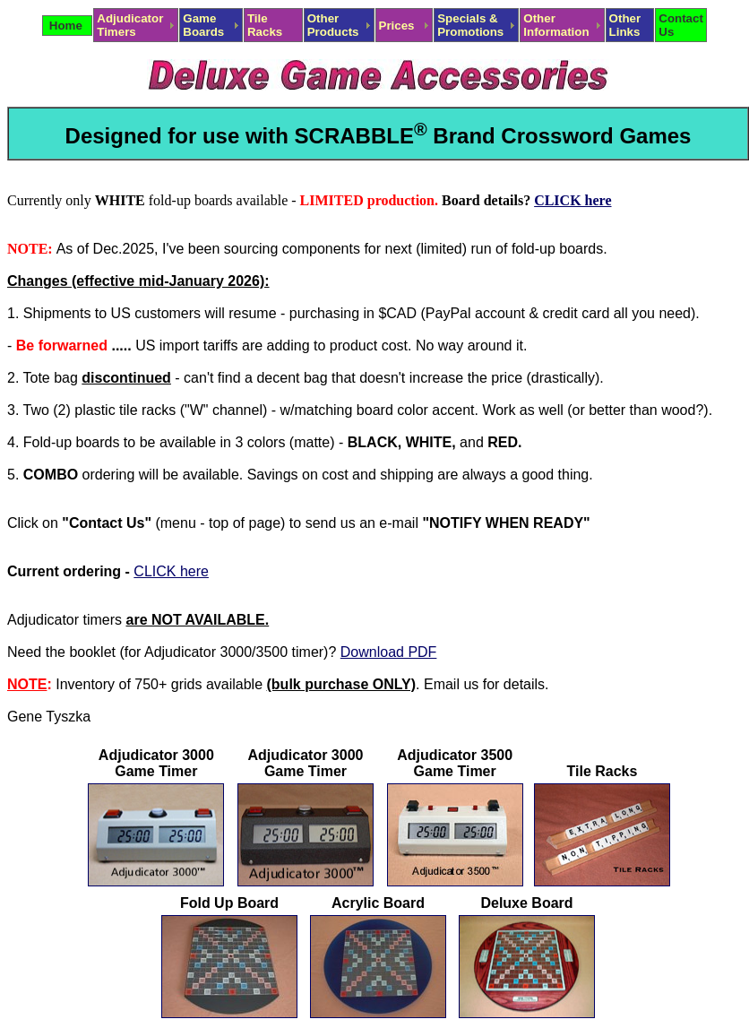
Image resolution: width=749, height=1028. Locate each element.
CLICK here (572, 200)
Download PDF (388, 652)
